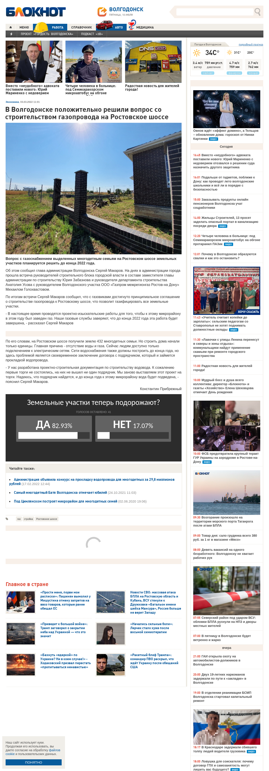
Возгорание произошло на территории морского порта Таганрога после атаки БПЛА (223, 521)
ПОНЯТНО (33, 762)
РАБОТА (48, 27)
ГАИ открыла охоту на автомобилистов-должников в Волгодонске (216, 660)
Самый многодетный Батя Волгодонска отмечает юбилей (60, 492)
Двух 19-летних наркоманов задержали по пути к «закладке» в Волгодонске (219, 678)
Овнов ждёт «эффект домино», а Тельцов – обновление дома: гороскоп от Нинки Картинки (225, 135)
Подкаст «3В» (92, 34)
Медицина (141, 27)
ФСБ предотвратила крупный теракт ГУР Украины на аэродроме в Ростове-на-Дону (226, 457)
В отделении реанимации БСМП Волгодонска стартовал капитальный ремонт (222, 697)
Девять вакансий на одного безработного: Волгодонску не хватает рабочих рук (223, 554)
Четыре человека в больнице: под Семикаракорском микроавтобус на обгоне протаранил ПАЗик (226, 240)
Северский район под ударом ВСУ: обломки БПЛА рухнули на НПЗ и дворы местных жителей (224, 622)
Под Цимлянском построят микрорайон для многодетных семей (65, 501)
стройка (28, 519)
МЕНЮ (24, 27)
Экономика (12, 102)
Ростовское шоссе (46, 519)
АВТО (109, 27)
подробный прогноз (251, 44)
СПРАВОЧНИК (81, 27)
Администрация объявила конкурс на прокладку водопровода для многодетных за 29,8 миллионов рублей (92, 481)
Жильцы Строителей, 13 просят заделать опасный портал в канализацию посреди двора (225, 222)
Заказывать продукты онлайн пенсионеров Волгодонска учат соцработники (220, 203)
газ (19, 519)
